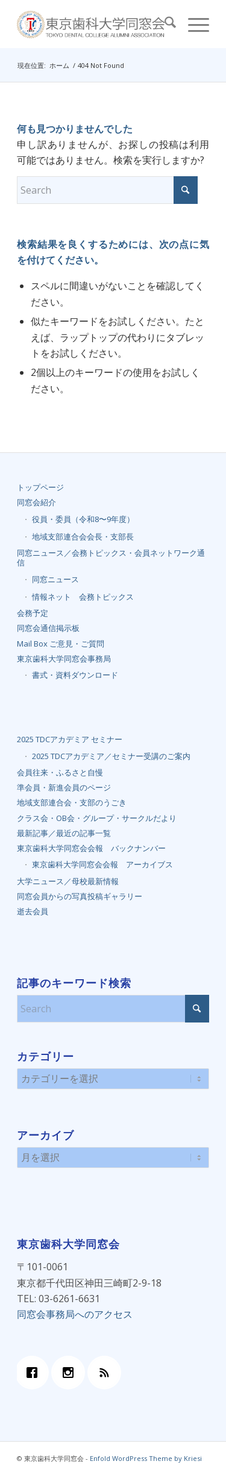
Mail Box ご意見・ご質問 (60, 643)
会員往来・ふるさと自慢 (60, 772)
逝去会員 (32, 911)
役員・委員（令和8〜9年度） (83, 519)
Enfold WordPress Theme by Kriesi (146, 1458)
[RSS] (107, 1373)
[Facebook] (35, 1373)
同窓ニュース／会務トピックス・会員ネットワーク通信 (111, 557)
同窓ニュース (55, 579)
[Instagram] (71, 1373)
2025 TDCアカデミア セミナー (69, 739)
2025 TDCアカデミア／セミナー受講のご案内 (111, 756)
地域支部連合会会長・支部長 (83, 536)
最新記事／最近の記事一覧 (64, 833)
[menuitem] (164, 24)
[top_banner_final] (94, 24)
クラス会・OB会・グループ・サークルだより (97, 818)
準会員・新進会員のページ (64, 787)
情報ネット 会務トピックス (83, 596)
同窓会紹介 (36, 502)
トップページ (40, 487)
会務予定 (32, 612)
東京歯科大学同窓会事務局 (64, 658)
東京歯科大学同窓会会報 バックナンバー (91, 848)
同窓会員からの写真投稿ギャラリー (79, 896)
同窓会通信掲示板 (48, 628)
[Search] (164, 24)
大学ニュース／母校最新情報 (68, 881)
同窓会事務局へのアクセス (75, 1314)
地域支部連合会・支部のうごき (72, 802)
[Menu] (192, 24)
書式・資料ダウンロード (75, 674)
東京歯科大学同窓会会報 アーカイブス (102, 864)
